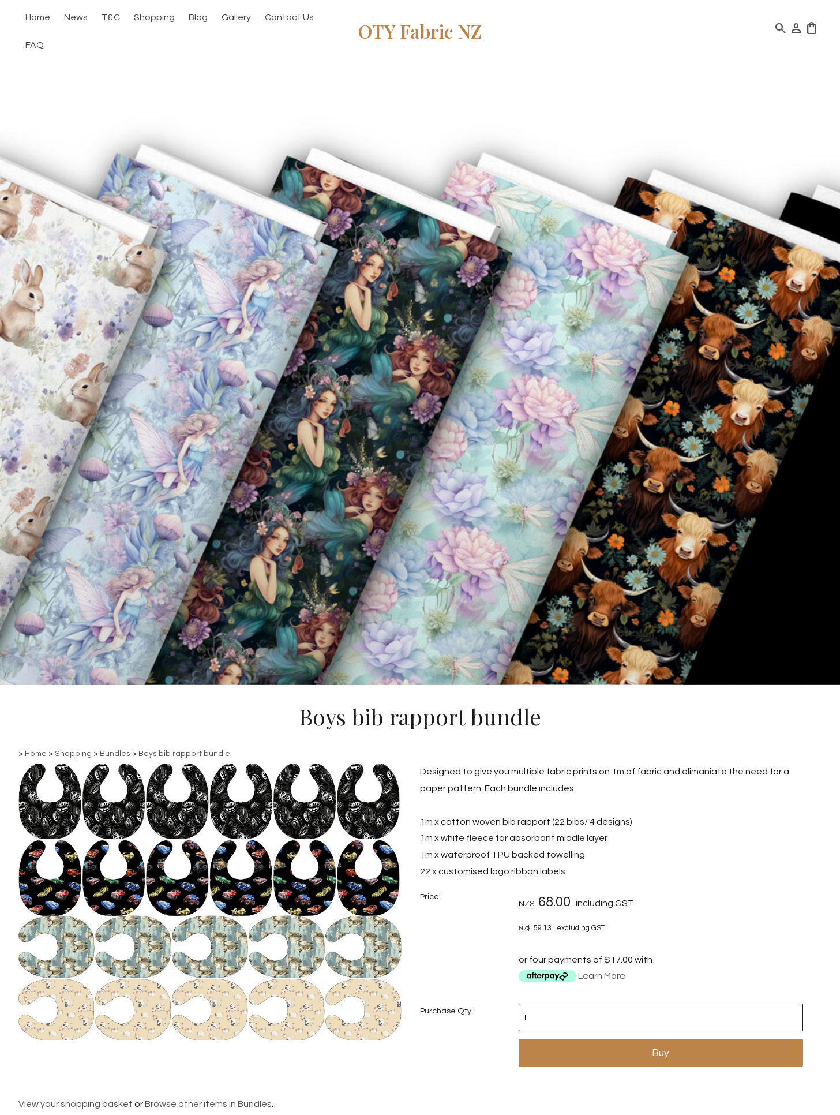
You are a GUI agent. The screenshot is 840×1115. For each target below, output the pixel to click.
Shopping (154, 17)
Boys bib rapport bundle (184, 754)
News (76, 17)
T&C (111, 17)
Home (37, 17)
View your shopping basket (75, 1104)
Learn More (601, 976)
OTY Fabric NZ (420, 30)
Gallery (236, 17)
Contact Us (289, 17)
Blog (198, 17)
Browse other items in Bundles (208, 1104)
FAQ (34, 45)
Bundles (115, 754)
